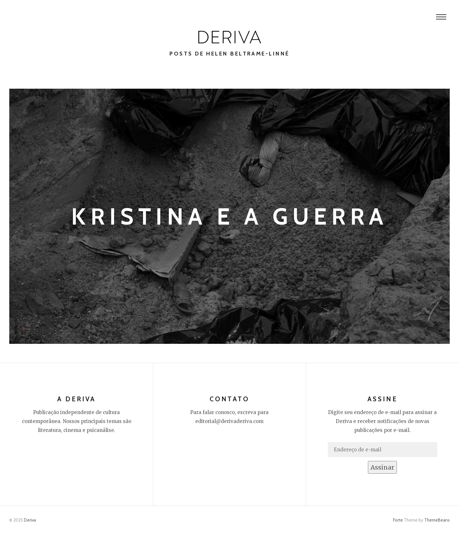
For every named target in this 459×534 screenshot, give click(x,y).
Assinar (382, 467)
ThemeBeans (437, 520)
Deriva (30, 520)
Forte (398, 520)
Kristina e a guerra (229, 216)
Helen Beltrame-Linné (61, 329)
